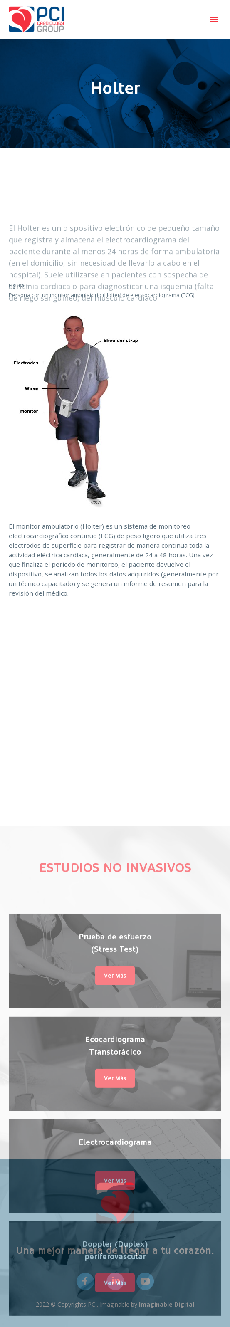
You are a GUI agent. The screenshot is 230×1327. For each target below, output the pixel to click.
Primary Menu (214, 19)
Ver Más (115, 1153)
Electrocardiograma (115, 1320)
